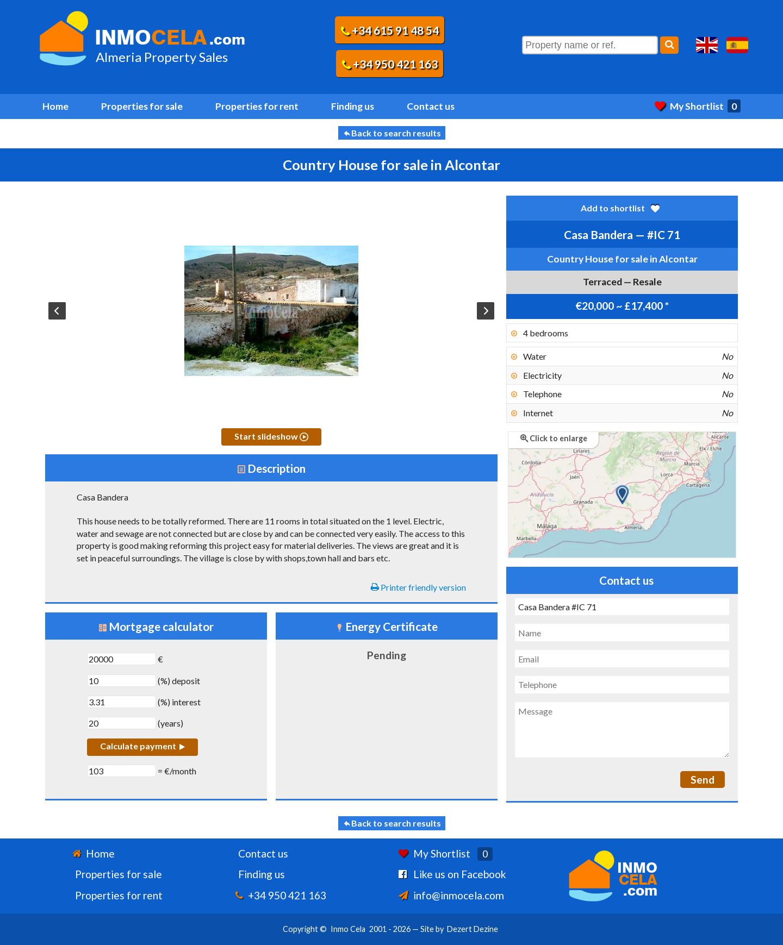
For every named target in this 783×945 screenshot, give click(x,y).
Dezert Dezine (472, 929)
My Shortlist (698, 106)
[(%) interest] (121, 702)
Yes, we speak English (707, 45)
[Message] (622, 730)
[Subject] (622, 607)
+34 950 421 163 (390, 64)
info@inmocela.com (458, 895)
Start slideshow (271, 436)
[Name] (622, 632)
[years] (121, 723)
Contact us (431, 106)
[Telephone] (622, 684)
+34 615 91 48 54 (390, 30)
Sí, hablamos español (737, 45)
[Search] (669, 45)
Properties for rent (257, 106)
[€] (121, 659)
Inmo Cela (348, 929)
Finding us (352, 106)
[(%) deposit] (121, 680)
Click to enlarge (553, 438)
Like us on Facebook (459, 874)
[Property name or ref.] (590, 45)
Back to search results (392, 133)
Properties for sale (142, 106)
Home (55, 106)
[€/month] (121, 771)
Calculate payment (142, 746)
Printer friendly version (418, 587)
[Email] (622, 658)
